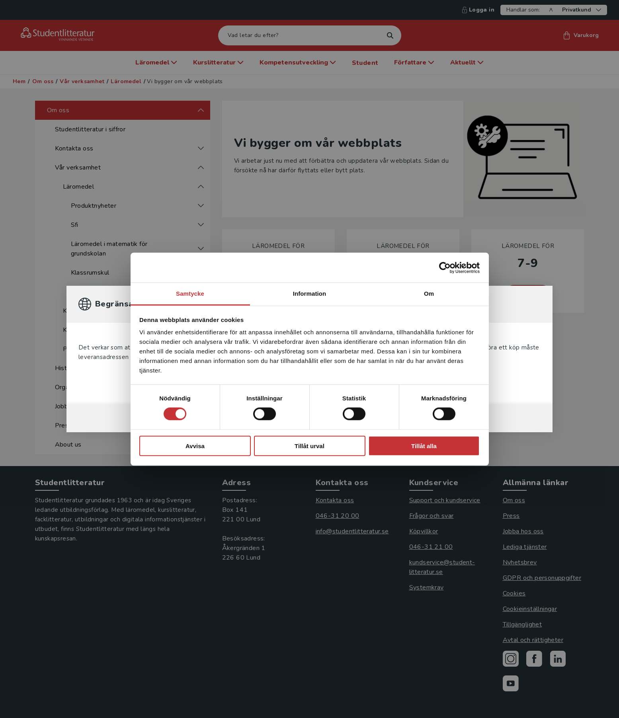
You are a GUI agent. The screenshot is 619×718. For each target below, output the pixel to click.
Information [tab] (309, 293)
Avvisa (195, 446)
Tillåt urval (309, 446)
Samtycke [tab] (190, 293)
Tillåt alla (424, 446)
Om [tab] (429, 293)
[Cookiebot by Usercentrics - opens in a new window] (445, 267)
